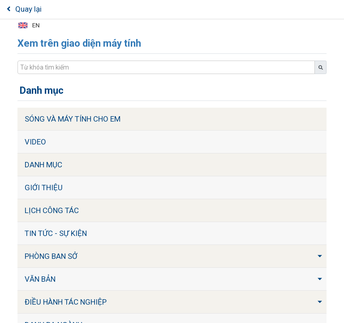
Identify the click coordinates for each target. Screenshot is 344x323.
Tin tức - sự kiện (56, 233)
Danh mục (43, 164)
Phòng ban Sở (51, 256)
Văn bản (40, 279)
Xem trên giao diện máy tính (79, 43)
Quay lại (24, 8)
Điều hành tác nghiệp (66, 301)
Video (35, 141)
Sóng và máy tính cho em (72, 118)
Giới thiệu (44, 187)
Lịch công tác (52, 210)
